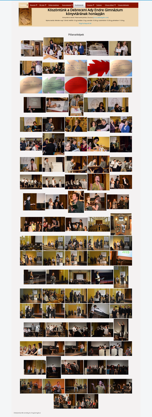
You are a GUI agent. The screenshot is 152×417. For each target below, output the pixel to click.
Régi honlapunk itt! (85, 23)
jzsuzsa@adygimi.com (100, 17)
